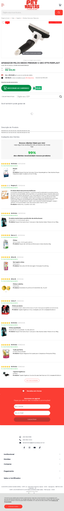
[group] (32, 391)
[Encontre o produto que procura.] (59, 12)
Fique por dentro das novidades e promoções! (32, 400)
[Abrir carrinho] (60, 5)
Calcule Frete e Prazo (8, 96)
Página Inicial (5, 18)
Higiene (18, 18)
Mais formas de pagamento (9, 82)
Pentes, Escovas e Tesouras (30, 18)
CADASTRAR (32, 419)
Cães (13, 18)
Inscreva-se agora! (32, 398)
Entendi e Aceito (13, 506)
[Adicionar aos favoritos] (3, 22)
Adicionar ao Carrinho (16, 88)
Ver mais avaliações (32, 380)
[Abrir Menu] (2, 5)
